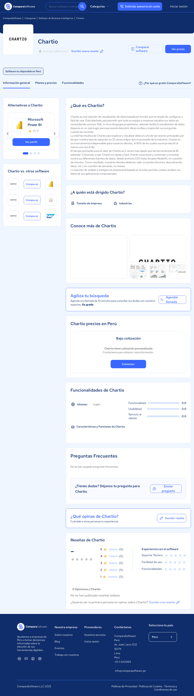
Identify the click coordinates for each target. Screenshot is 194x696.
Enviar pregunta (163, 489)
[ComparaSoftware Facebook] (33, 658)
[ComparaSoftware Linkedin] (19, 658)
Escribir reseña (171, 518)
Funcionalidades (73, 83)
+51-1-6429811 (122, 662)
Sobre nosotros (64, 635)
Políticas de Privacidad (124, 686)
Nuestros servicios (95, 635)
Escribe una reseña (164, 602)
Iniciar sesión (179, 6)
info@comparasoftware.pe (128, 670)
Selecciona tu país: (161, 625)
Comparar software (140, 49)
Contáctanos (122, 627)
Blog (57, 641)
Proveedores (93, 627)
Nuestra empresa (66, 627)
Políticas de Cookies (150, 686)
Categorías (100, 6)
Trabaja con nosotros (67, 654)
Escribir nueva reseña (87, 51)
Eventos (59, 648)
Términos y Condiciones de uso (165, 688)
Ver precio (178, 49)
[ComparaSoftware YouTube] (26, 658)
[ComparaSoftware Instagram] (40, 658)
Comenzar (128, 364)
